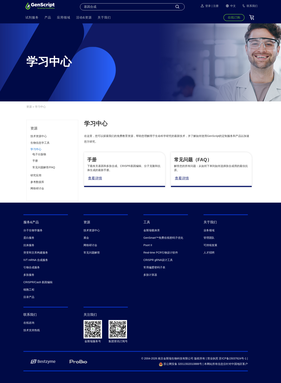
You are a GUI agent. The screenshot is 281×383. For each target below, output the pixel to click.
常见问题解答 (92, 252)
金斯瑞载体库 (151, 230)
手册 (35, 160)
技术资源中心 (38, 136)
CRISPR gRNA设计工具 (158, 260)
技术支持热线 (31, 330)
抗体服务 (28, 245)
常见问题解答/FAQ (43, 167)
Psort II (147, 245)
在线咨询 (28, 322)
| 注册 (215, 5)
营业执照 (212, 358)
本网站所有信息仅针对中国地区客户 (226, 363)
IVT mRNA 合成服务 (35, 260)
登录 (205, 6)
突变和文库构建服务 (35, 252)
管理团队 (209, 237)
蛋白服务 (28, 237)
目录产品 (28, 297)
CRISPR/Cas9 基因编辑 (37, 282)
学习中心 (35, 149)
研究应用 (35, 175)
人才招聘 (209, 252)
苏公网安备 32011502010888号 (180, 363)
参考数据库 (37, 182)
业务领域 (209, 230)
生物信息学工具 (40, 142)
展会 (86, 237)
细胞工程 (28, 289)
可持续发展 (210, 245)
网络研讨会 (37, 188)
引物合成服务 (31, 267)
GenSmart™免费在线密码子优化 (163, 237)
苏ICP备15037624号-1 (232, 358)
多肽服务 (28, 274)
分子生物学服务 (33, 230)
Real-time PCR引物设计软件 (160, 252)
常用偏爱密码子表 (154, 267)
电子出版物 (39, 154)
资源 (29, 106)
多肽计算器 (150, 274)
